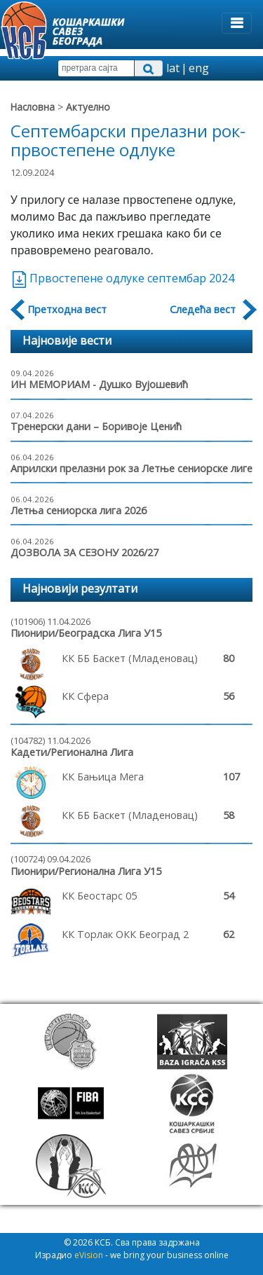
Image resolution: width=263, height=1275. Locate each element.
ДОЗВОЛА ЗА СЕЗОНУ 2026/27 (85, 552)
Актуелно (88, 106)
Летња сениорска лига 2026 (79, 510)
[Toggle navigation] (237, 23)
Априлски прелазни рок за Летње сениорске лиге (131, 468)
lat (173, 68)
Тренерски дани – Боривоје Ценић (96, 426)
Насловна (33, 106)
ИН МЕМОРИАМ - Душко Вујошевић (99, 384)
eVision (88, 1255)
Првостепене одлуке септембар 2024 (122, 278)
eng (199, 68)
